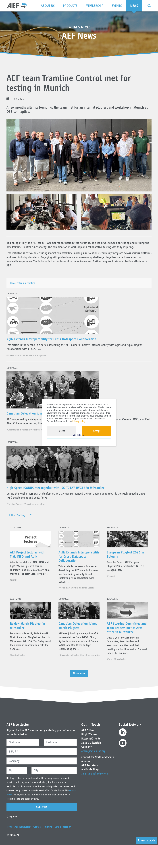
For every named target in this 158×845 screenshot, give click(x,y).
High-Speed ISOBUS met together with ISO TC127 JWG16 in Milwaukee (60, 488)
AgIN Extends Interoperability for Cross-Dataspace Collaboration (55, 339)
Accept (96, 430)
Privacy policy (78, 421)
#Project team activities (24, 283)
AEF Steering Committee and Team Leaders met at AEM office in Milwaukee (126, 633)
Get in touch (145, 839)
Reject (61, 430)
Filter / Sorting (17, 516)
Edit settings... (79, 439)
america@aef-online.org (95, 769)
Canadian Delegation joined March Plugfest (39, 414)
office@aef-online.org (94, 746)
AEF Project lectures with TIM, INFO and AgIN (29, 557)
